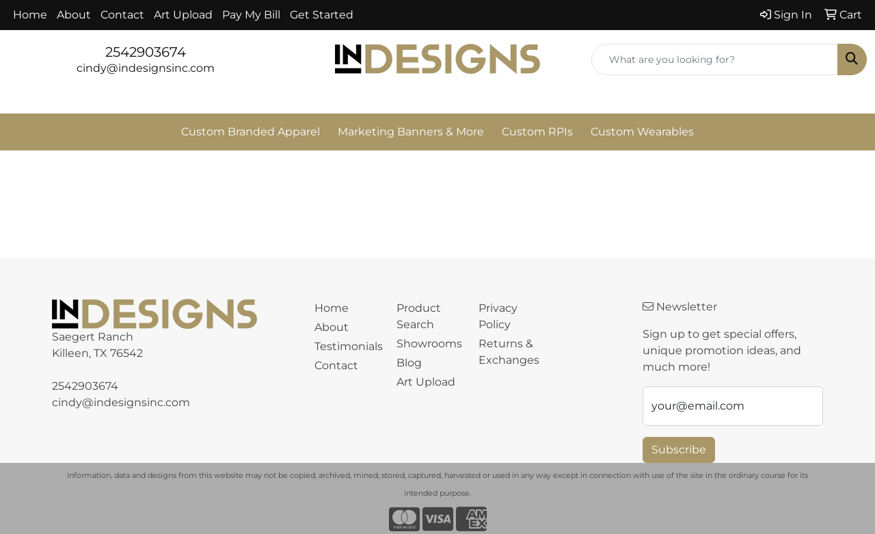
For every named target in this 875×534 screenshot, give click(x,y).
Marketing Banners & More (411, 131)
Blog (409, 362)
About (74, 14)
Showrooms (429, 343)
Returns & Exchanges (509, 351)
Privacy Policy (498, 316)
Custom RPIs (537, 131)
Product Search (418, 316)
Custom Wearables (642, 131)
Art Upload (183, 14)
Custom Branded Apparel (250, 131)
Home (30, 14)
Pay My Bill (251, 14)
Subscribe (678, 449)
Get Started (321, 14)
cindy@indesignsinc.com (146, 68)
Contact (122, 14)
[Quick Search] (714, 59)
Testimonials (347, 346)
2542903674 (145, 52)
